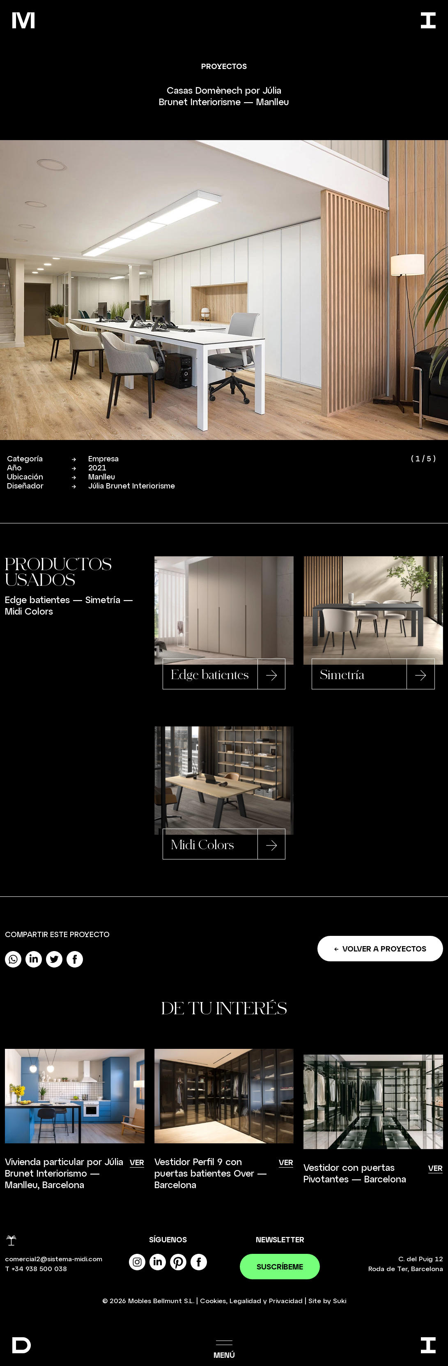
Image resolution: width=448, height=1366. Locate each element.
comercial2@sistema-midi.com (53, 1259)
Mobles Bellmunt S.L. (161, 1301)
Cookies (213, 1301)
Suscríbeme (280, 1267)
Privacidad (286, 1301)
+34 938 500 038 (39, 1269)
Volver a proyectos (380, 949)
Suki (339, 1301)
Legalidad (245, 1301)
